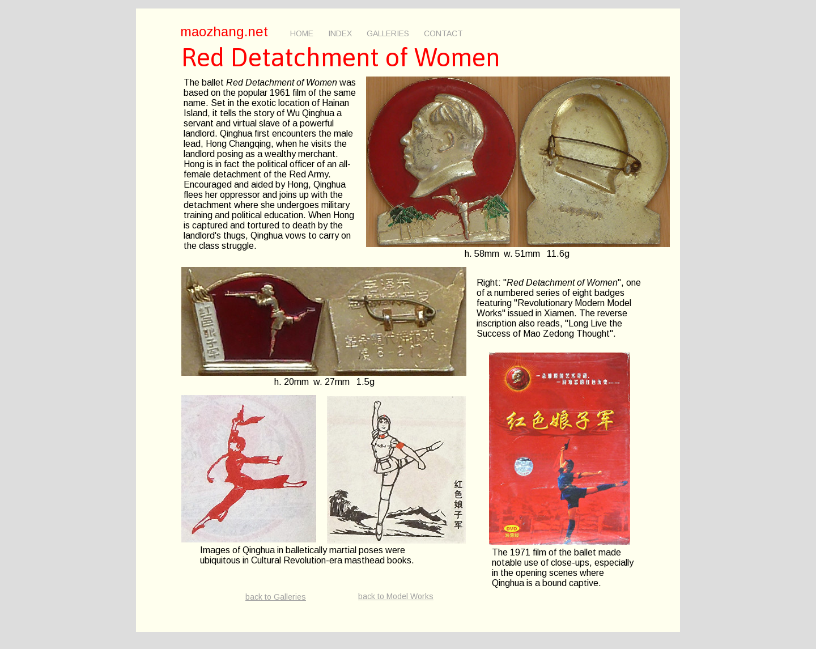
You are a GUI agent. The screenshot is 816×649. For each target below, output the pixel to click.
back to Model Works (396, 596)
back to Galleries (275, 596)
